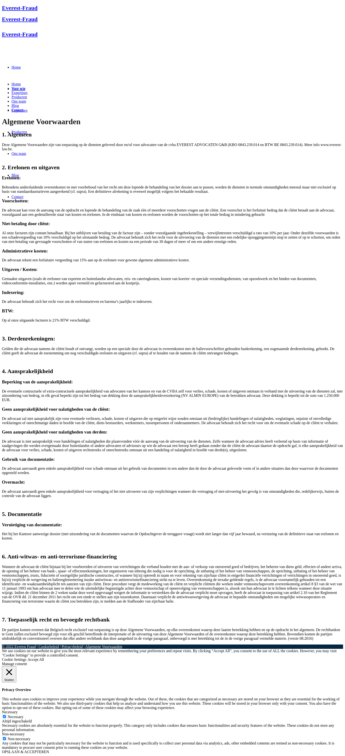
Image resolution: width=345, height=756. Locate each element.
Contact (17, 110)
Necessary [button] (10, 712)
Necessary (15, 717)
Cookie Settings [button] (14, 659)
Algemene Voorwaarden (103, 647)
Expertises (20, 93)
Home (16, 84)
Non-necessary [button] (13, 734)
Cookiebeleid (49, 647)
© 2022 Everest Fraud (19, 647)
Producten (19, 97)
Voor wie (18, 88)
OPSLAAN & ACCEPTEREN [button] (25, 752)
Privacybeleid (72, 647)
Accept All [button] (36, 659)
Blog (15, 106)
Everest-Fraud (20, 8)
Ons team (19, 101)
